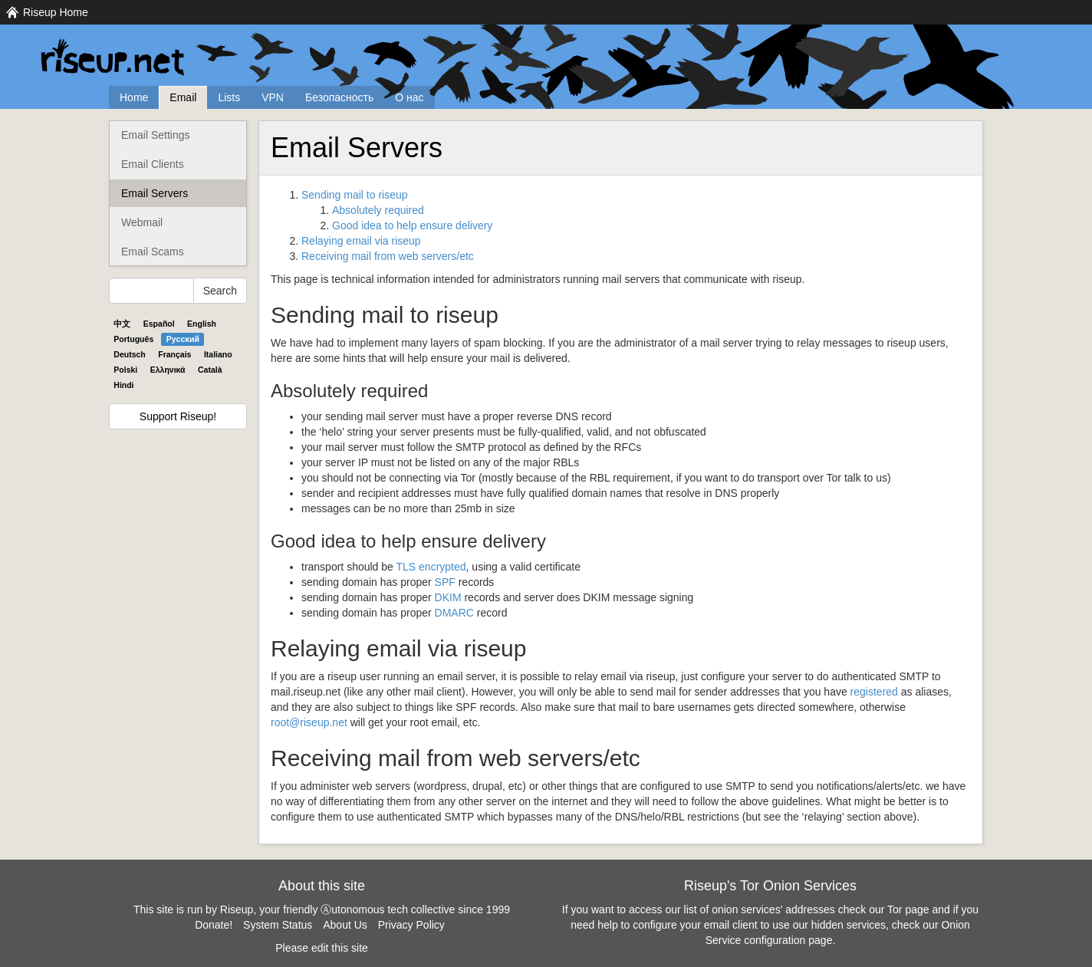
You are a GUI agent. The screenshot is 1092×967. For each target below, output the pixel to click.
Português (133, 339)
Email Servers (154, 193)
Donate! (213, 925)
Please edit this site (321, 948)
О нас (409, 97)
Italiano (218, 354)
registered (874, 692)
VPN (272, 97)
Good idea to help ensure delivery (412, 225)
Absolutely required (378, 210)
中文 (121, 323)
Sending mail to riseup (354, 195)
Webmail (142, 222)
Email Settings (155, 135)
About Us (345, 925)
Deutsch (129, 354)
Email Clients (152, 164)
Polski (125, 369)
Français (174, 354)
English (201, 323)
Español (159, 323)
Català (210, 369)
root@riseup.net (309, 722)
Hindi (123, 385)
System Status (277, 925)
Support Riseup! (178, 416)
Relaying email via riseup (361, 241)
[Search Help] (151, 291)
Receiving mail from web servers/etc (387, 256)
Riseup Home (55, 12)
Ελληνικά (168, 369)
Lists (229, 97)
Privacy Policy (411, 925)
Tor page (908, 909)
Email (182, 97)
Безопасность (339, 97)
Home (134, 97)
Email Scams (152, 251)
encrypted (431, 567)
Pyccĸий (182, 339)
